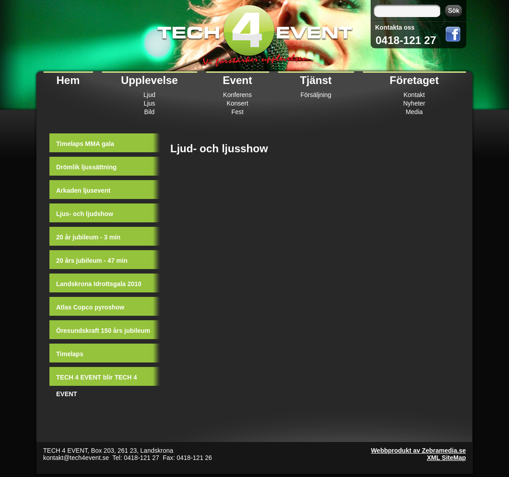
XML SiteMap (446, 457)
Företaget (413, 80)
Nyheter (414, 103)
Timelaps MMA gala (85, 143)
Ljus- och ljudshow (84, 213)
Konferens (237, 94)
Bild (149, 111)
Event (237, 80)
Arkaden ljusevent (83, 190)
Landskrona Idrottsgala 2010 (99, 283)
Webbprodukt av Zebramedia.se (418, 450)
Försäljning (316, 94)
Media (414, 111)
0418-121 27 (406, 40)
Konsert (237, 103)
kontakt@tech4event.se (76, 457)
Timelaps (69, 354)
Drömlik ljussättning (86, 167)
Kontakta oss (395, 27)
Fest (237, 111)
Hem (68, 80)
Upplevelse (149, 80)
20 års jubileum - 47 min (92, 260)
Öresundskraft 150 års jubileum (103, 330)
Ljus (149, 103)
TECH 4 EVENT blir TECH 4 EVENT (96, 381)
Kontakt (414, 94)
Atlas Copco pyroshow (90, 307)
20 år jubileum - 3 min (88, 237)
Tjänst (316, 80)
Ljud (149, 94)
